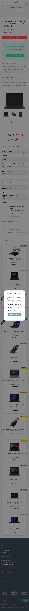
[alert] (14, 305)
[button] (14, 318)
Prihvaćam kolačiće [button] (14, 314)
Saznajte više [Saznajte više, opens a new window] (14, 301)
